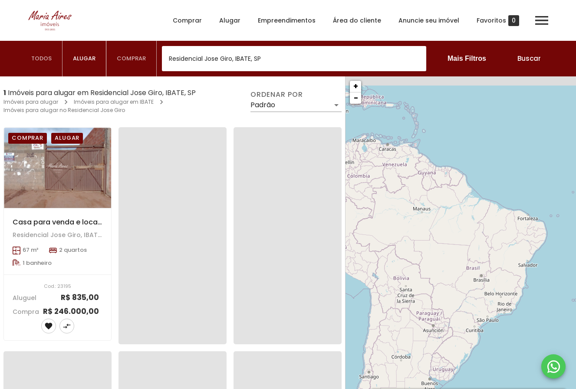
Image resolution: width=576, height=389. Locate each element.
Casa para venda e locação (62, 222)
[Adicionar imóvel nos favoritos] (48, 326)
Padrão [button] (262, 105)
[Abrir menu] (542, 20)
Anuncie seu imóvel (428, 20)
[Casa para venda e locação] (57, 168)
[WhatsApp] (553, 366)
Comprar (187, 20)
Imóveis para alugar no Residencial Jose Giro (64, 110)
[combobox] (294, 58)
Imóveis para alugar (30, 101)
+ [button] (355, 86)
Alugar (229, 20)
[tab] (42, 58)
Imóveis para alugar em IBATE (114, 101)
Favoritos (498, 20)
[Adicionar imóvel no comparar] (66, 326)
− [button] (356, 97)
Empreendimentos (287, 20)
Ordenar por (276, 94)
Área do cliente (357, 20)
